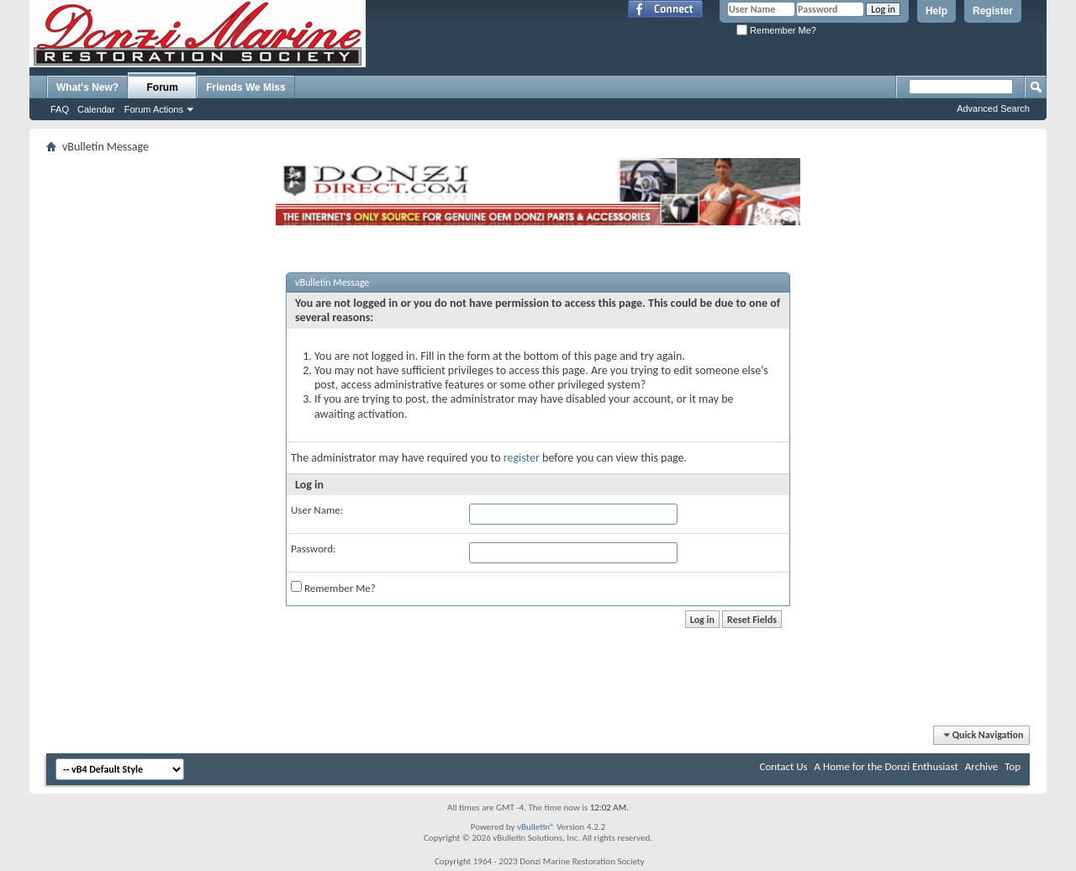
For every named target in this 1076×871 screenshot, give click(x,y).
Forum (162, 87)
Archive (981, 766)
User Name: (317, 510)
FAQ (59, 109)
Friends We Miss (245, 87)
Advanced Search (993, 108)
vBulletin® (536, 826)
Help (936, 11)
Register (993, 11)
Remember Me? (776, 30)
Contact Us (784, 766)
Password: (313, 548)
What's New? (87, 87)
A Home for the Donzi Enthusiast (886, 766)
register (522, 458)
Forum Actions (153, 109)
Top (1013, 766)
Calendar (96, 109)
